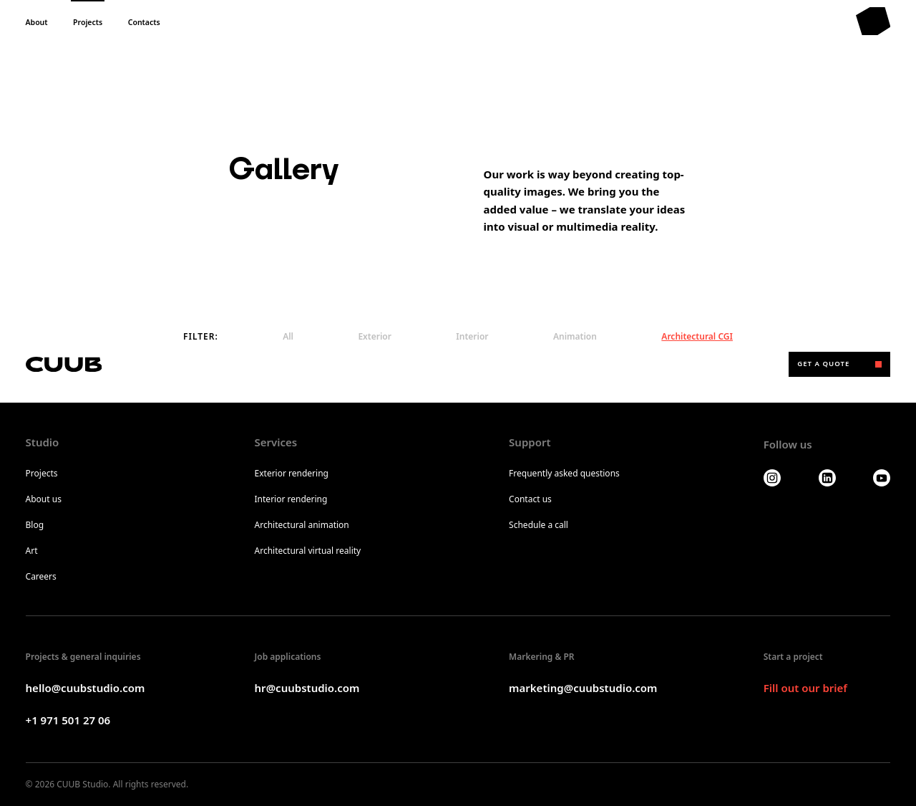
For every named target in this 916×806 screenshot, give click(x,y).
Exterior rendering (291, 473)
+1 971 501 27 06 (68, 720)
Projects (42, 473)
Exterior (374, 336)
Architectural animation (302, 525)
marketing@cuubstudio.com (583, 688)
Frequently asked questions (564, 473)
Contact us (530, 499)
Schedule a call (538, 525)
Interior (472, 336)
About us (44, 499)
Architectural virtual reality (308, 551)
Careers (41, 576)
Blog (35, 525)
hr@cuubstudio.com (307, 688)
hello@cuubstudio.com (85, 688)
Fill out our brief (805, 688)
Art (32, 551)
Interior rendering (291, 499)
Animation (575, 336)
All (288, 336)
